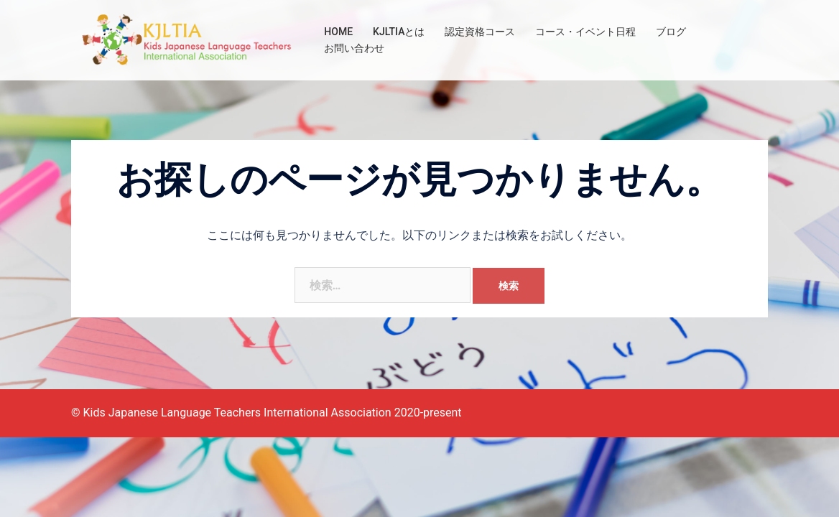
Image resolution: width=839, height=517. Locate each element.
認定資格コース (480, 31)
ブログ (671, 31)
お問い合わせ (354, 48)
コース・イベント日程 (585, 31)
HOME (338, 31)
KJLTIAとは (399, 31)
